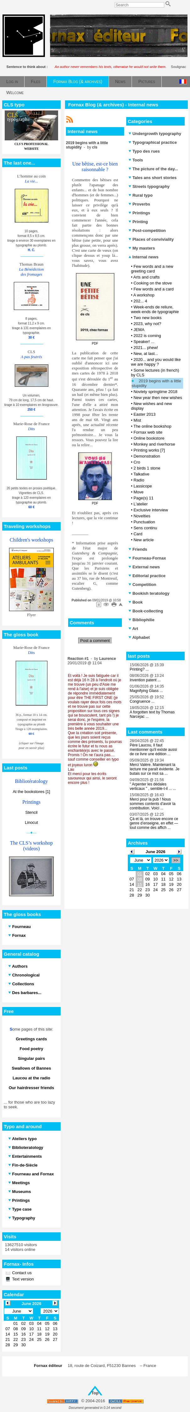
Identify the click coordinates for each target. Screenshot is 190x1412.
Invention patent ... (145, 680)
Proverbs (139, 204)
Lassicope (142, 486)
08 (139, 879)
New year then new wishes (157, 397)
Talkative (141, 474)
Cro (136, 462)
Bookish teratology (148, 593)
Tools (135, 160)
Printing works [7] (149, 450)
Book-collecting (145, 611)
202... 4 (140, 301)
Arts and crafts (146, 277)
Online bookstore (148, 438)
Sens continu (145, 528)
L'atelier (140, 504)
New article (143, 539)
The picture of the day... (153, 168)
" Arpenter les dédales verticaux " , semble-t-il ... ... (153, 786)
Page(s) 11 (143, 498)
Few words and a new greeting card (152, 268)
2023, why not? (147, 323)
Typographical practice (152, 142)
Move (138, 492)
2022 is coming (147, 335)
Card (137, 534)
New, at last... (145, 353)
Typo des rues (144, 151)
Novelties (141, 516)
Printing (138, 221)
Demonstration (146, 456)
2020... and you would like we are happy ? (156, 362)
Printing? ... (139, 669)
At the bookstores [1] (31, 791)
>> (175, 860)
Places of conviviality (151, 239)
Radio (138, 480)
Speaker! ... (143, 341)
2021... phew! (145, 347)
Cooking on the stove (152, 283)
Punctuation (144, 522)
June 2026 (156, 851)
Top (95, 1393)
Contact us (21, 1272)
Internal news (143, 257)
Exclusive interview (150, 510)
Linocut (31, 822)
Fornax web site (147, 432)
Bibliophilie (141, 619)
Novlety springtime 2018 (155, 391)
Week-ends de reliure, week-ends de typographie (155, 309)
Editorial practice (147, 575)
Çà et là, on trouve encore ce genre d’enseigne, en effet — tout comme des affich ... (154, 823)
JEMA (138, 329)
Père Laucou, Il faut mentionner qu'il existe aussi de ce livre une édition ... (153, 749)
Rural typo (140, 195)
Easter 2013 (144, 414)
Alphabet (139, 637)
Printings (139, 213)
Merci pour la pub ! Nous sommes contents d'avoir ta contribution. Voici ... (153, 803)
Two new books (147, 317)
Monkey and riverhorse (154, 444)
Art (133, 628)
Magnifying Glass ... (146, 691)
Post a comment (95, 640)
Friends (137, 549)
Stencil (31, 812)
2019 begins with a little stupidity (156, 383)
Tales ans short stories (152, 177)
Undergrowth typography (154, 133)
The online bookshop (152, 426)
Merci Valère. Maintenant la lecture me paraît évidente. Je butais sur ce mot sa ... (154, 769)
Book (135, 602)
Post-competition (147, 230)
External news (144, 567)
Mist (137, 420)
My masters (141, 248)
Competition (142, 584)
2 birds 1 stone (146, 468)
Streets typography (149, 186)
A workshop (143, 295)
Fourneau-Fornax (147, 558)
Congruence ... (142, 701)
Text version (22, 1279)
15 (139, 884)
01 (139, 873)
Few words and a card (153, 289)
